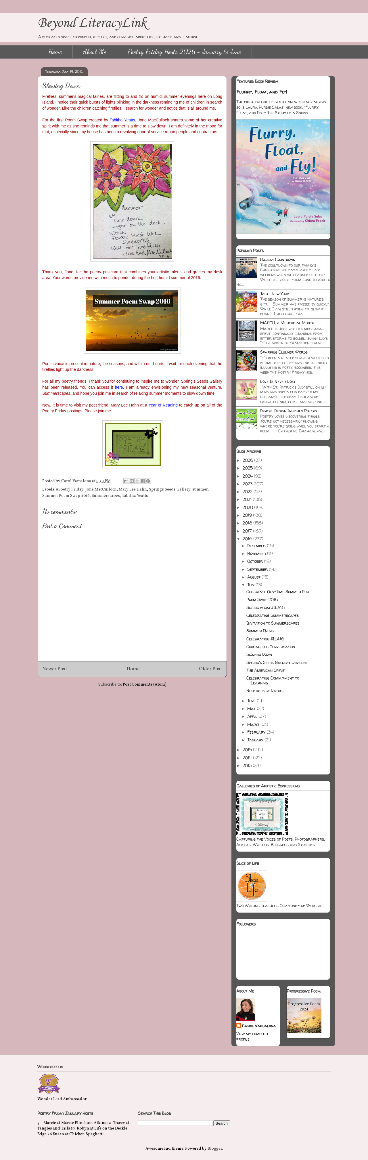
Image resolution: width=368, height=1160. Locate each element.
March (254, 724)
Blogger (215, 1148)
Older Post (210, 669)
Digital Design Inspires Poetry (288, 410)
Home (55, 51)
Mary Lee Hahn (133, 489)
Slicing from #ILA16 (265, 607)
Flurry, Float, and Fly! (261, 92)
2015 (248, 749)
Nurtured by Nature (265, 690)
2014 (248, 757)
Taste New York (274, 293)
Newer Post (54, 669)
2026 (248, 460)
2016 (248, 538)
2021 (248, 499)
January (255, 740)
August (254, 577)
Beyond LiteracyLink (92, 23)
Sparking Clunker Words (284, 352)
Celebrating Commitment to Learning (272, 680)
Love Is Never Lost (278, 381)
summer (200, 489)
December (257, 545)
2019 (248, 515)
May (252, 708)
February (257, 732)
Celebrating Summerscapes (272, 615)
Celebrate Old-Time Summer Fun (277, 591)
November (257, 553)
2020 (248, 507)
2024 (248, 476)
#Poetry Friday (69, 489)
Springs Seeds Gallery (169, 489)
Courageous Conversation (270, 646)
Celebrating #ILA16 (265, 639)
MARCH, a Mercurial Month (287, 322)
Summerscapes (106, 496)
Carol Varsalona (259, 1026)
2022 (248, 491)
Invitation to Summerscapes (272, 623)
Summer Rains (260, 631)
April (252, 716)
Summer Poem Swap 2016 (66, 496)
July (251, 584)
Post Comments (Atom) (144, 684)
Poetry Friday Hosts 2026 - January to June (184, 51)
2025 (248, 468)
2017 (248, 531)
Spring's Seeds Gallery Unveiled (276, 662)
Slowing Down (259, 654)
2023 (248, 483)
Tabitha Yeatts (135, 496)
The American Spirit (265, 670)
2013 (248, 765)
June (252, 700)
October (255, 561)
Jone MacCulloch (101, 489)
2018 (248, 523)
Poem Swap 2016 (262, 599)
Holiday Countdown (277, 259)
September (258, 569)
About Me (94, 51)
